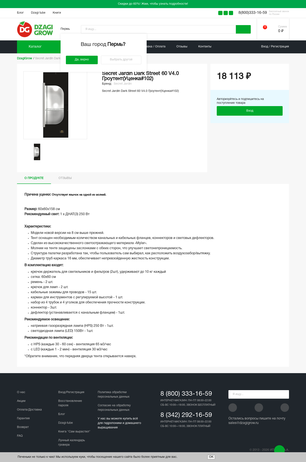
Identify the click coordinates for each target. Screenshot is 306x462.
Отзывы (181, 46)
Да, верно (82, 59)
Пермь (65, 29)
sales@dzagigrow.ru (243, 423)
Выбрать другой (121, 59)
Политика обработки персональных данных (113, 394)
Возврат (23, 427)
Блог (20, 12)
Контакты (204, 46)
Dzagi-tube (65, 423)
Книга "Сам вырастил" (74, 431)
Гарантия (23, 418)
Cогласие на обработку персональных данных (114, 407)
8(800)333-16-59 (252, 13)
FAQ (20, 436)
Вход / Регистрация (275, 46)
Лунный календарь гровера (71, 442)
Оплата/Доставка (29, 409)
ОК (211, 457)
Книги (57, 12)
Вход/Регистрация (71, 392)
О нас (21, 392)
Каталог (35, 46)
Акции (21, 401)
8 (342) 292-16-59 (186, 415)
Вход (249, 110)
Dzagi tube (38, 12)
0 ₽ (280, 31)
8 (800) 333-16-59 (186, 394)
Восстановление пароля (70, 403)
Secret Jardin (123, 83)
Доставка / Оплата (152, 46)
